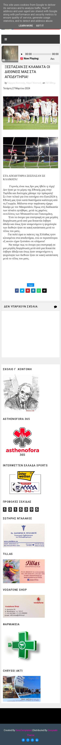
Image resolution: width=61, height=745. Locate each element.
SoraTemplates (24, 730)
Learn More (26, 25)
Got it (40, 25)
